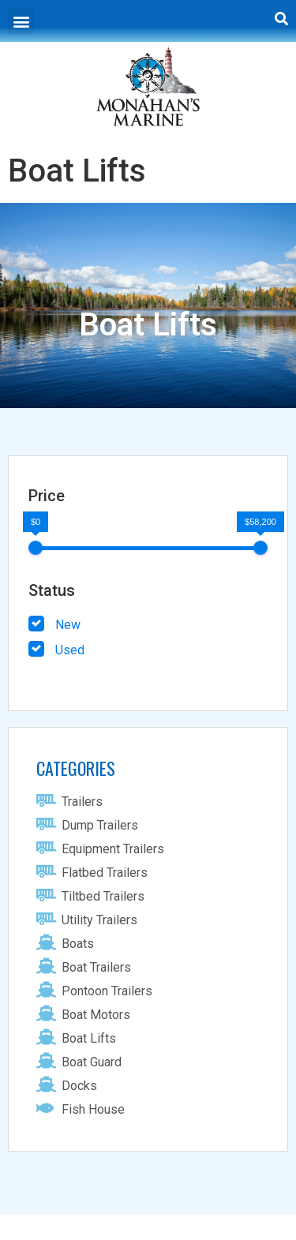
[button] (21, 21)
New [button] (68, 624)
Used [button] (69, 649)
